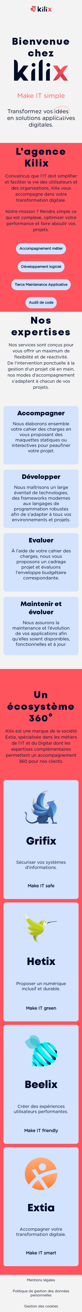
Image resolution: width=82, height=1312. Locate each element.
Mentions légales (41, 1280)
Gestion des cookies (41, 1306)
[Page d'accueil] (41, 16)
